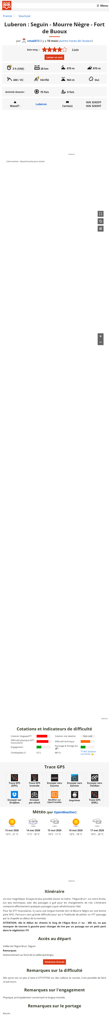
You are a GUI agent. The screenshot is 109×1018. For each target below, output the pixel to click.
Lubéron (41, 104)
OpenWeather (64, 812)
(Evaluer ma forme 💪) (88, 752)
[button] (101, 214)
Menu (104, 5)
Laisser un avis (54, 57)
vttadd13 (31, 41)
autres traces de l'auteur (75, 41)
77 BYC (84, 751)
